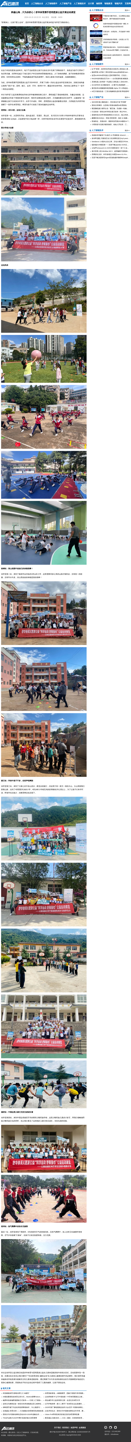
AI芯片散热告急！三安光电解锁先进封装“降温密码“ (110, 91)
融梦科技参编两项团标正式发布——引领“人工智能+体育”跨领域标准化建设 (30, 1400)
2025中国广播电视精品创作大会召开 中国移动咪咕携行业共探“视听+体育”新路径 (75, 1407)
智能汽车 (119, 3)
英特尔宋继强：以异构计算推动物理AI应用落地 (109, 105)
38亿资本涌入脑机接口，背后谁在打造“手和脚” (109, 102)
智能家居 (108, 3)
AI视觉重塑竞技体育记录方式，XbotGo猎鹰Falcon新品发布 (25, 1397)
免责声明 (74, 1428)
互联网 (128, 3)
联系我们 (65, 1428)
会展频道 (82, 1428)
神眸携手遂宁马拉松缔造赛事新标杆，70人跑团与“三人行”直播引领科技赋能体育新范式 (35, 1407)
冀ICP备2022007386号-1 (58, 1432)
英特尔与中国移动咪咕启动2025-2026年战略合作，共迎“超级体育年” (28, 1414)
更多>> (127, 10)
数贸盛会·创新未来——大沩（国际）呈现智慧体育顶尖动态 (67, 1418)
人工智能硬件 (51, 3)
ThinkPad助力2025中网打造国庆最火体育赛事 (20, 1418)
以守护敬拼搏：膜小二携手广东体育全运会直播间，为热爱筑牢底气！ (71, 1404)
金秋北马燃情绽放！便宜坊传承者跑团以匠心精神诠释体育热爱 (26, 1404)
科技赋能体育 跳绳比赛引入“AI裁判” (16, 1393)
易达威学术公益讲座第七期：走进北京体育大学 (62, 1400)
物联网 (99, 3)
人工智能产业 (65, 3)
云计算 (91, 3)
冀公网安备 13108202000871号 (79, 1432)
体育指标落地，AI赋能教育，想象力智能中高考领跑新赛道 (66, 1393)
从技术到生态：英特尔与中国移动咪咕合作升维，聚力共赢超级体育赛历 (71, 1411)
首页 (27, 3)
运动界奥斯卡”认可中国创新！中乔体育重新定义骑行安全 (66, 1397)
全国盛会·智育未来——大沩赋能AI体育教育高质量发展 (23, 1411)
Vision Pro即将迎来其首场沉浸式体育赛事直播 (62, 1414)
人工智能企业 (37, 3)
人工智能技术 (80, 3)
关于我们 (57, 1428)
